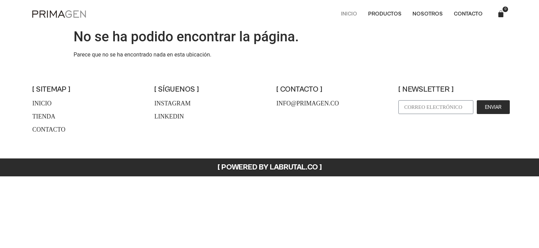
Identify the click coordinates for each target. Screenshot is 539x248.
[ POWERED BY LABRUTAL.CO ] (270, 169)
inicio (42, 105)
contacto (48, 131)
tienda (43, 118)
